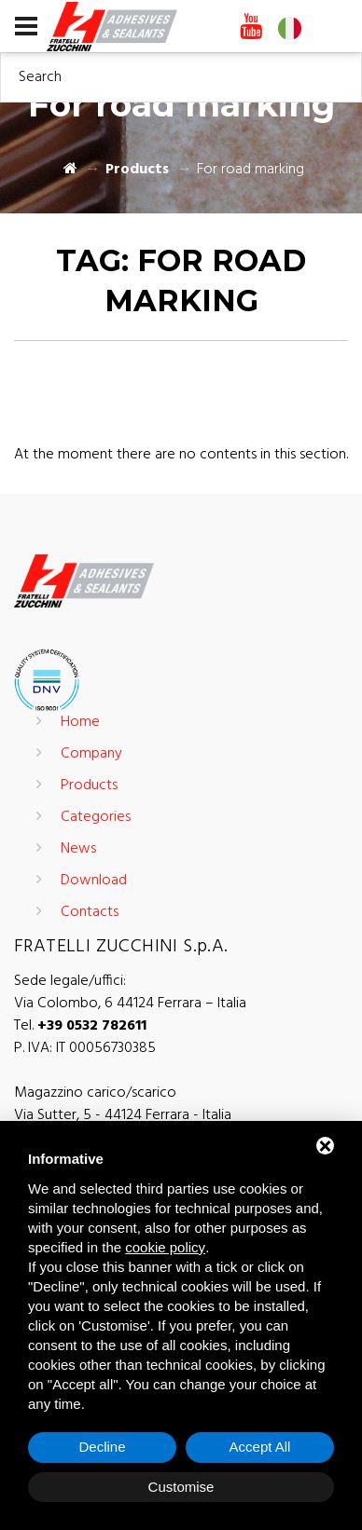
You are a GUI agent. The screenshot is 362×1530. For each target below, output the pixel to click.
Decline (101, 1447)
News (78, 849)
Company (91, 754)
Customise (181, 1487)
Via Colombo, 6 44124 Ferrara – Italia (130, 1003)
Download (94, 880)
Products (137, 169)
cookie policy (165, 1247)
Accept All (260, 1447)
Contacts (89, 912)
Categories (96, 817)
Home (80, 722)
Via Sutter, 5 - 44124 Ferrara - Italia (122, 1115)
